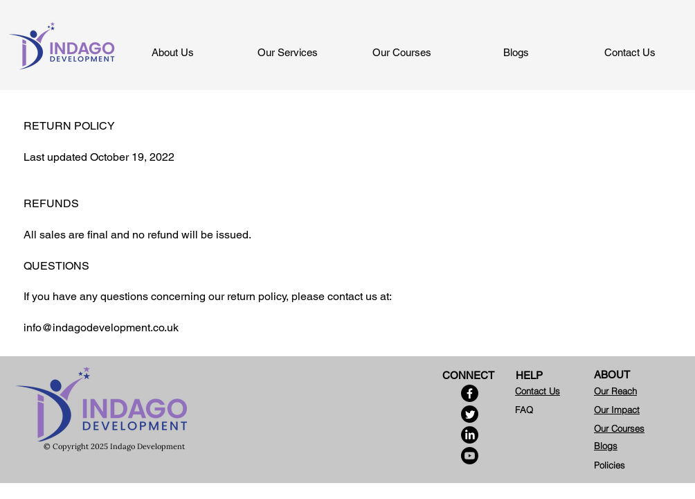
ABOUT (612, 374)
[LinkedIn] (469, 435)
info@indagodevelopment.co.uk (101, 327)
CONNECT (468, 375)
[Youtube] (469, 455)
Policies (609, 465)
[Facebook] (469, 393)
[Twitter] (469, 414)
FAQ (524, 409)
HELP (529, 375)
